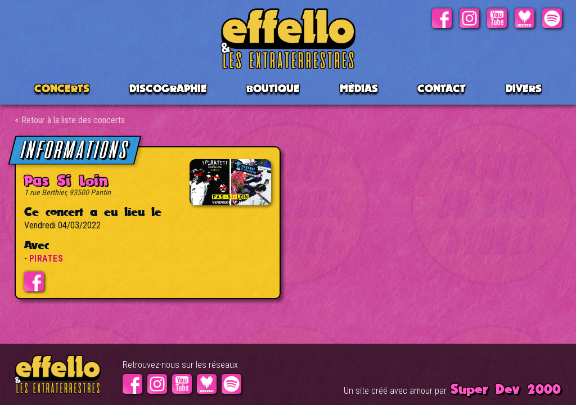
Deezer (524, 18)
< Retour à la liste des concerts (70, 120)
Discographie (168, 88)
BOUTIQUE (273, 88)
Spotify (552, 18)
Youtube (497, 18)
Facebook (442, 18)
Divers (524, 88)
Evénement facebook (34, 281)
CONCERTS (61, 88)
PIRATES (46, 258)
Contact (441, 88)
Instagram (469, 18)
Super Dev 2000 (506, 389)
